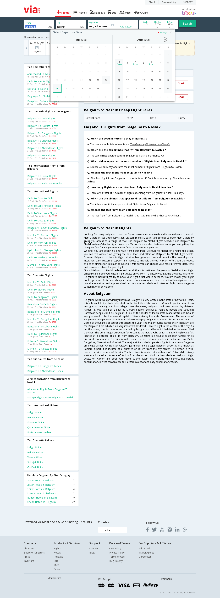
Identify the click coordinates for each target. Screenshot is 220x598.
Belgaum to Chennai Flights (43, 140)
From (28, 22)
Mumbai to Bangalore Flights (43, 319)
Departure (93, 22)
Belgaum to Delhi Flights (41, 118)
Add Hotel (144, 548)
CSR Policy (115, 548)
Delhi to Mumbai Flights (40, 289)
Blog (92, 552)
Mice (56, 565)
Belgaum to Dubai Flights (41, 176)
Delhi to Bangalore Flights (42, 297)
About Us (29, 548)
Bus (56, 560)
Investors (29, 560)
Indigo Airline (34, 412)
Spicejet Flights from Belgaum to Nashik (50, 397)
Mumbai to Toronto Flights (42, 235)
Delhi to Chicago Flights (40, 220)
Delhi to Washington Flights (43, 257)
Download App (169, 2)
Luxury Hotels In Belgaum (51, 493)
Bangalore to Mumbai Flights (43, 311)
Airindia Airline (35, 417)
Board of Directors (34, 552)
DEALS (152, 2)
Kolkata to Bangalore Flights (43, 341)
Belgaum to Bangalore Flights (44, 133)
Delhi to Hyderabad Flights (42, 334)
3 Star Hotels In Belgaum (51, 480)
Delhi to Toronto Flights (41, 198)
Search (187, 23)
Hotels (57, 552)
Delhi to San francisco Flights (44, 205)
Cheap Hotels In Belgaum (51, 502)
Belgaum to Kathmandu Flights (45, 183)
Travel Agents (146, 552)
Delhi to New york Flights (41, 242)
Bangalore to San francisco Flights (47, 228)
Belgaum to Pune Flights (41, 155)
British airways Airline (39, 432)
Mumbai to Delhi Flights (40, 282)
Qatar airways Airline (38, 427)
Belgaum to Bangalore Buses (44, 366)
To (58, 22)
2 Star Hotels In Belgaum (51, 484)
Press (27, 556)
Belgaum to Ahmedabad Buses (45, 371)
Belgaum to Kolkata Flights (42, 125)
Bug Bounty (116, 560)
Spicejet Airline (35, 462)
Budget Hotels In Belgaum (51, 497)
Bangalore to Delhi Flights (42, 304)
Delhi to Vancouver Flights (42, 213)
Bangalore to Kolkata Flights (43, 326)
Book (181, 83)
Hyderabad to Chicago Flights (44, 250)
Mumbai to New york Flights (43, 264)
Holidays (58, 556)
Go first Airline (35, 467)
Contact (93, 548)
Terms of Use (117, 556)
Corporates (145, 556)
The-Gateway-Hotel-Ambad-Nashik (150, 144)
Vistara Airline (34, 457)
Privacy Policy (116, 552)
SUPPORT (188, 2)
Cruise (57, 569)
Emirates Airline (36, 422)
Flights (57, 548)
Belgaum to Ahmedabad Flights (45, 148)
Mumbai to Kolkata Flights (42, 348)
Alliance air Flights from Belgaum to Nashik (47, 391)
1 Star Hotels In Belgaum (51, 489)
